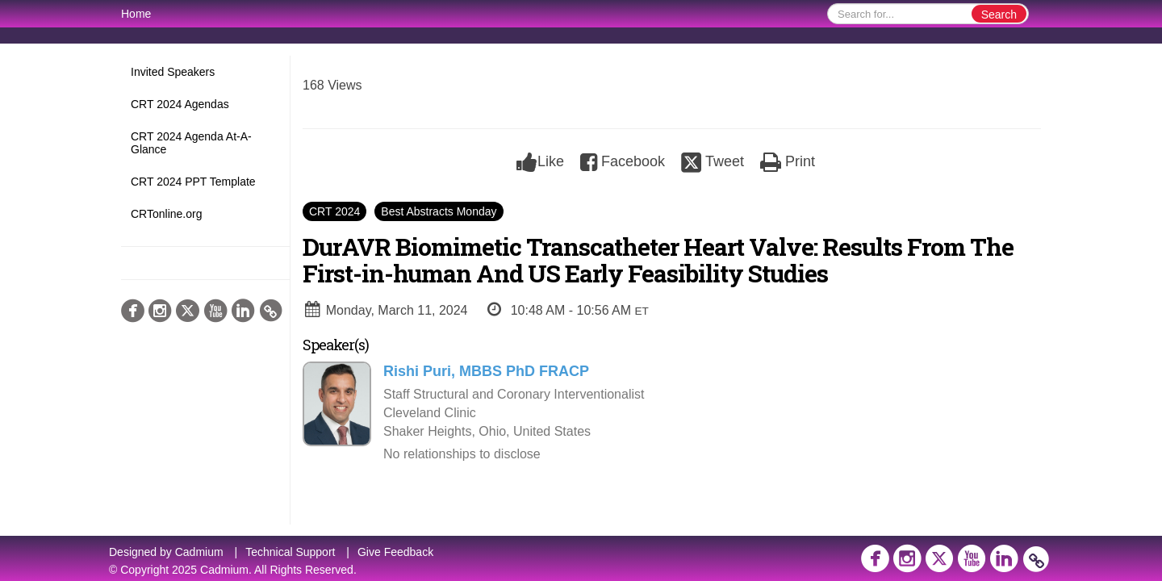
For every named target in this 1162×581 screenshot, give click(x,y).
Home (136, 13)
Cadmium (199, 551)
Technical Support (290, 551)
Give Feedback (395, 551)
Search (999, 14)
